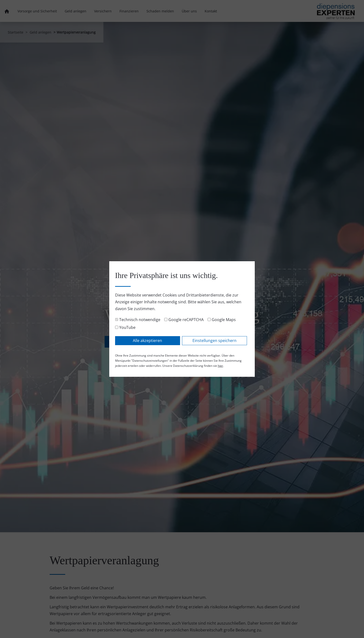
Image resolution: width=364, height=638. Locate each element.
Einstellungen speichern (214, 340)
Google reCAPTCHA (184, 319)
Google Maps (222, 319)
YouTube (125, 327)
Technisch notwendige (137, 319)
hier (220, 366)
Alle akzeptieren (147, 340)
